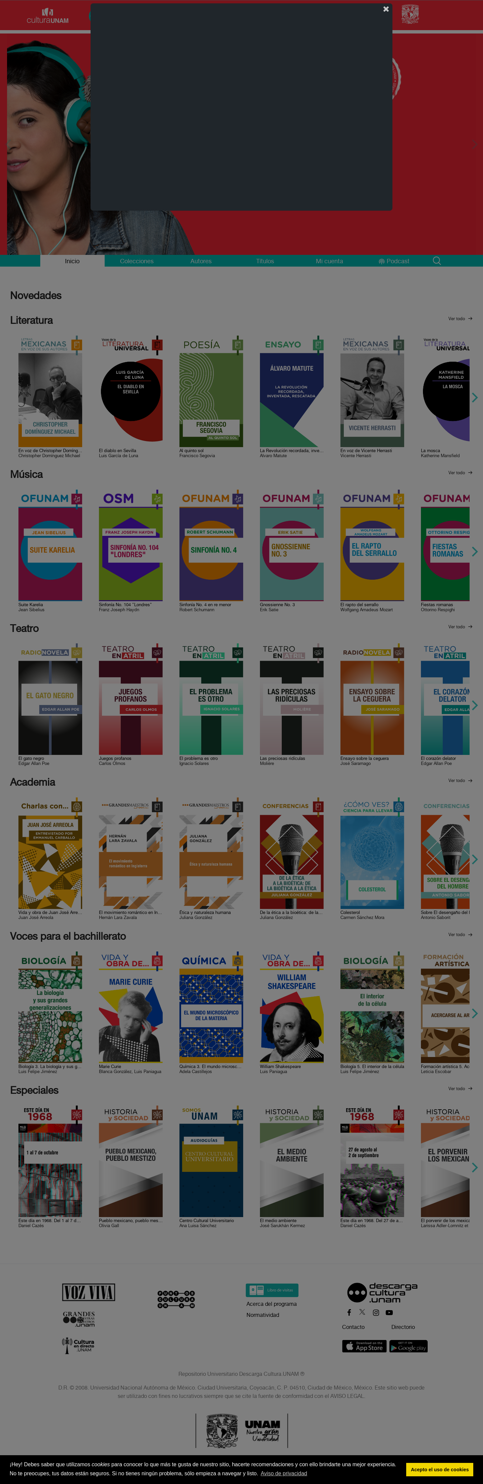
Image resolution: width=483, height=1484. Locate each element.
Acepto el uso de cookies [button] (440, 1469)
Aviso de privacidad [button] (284, 1473)
